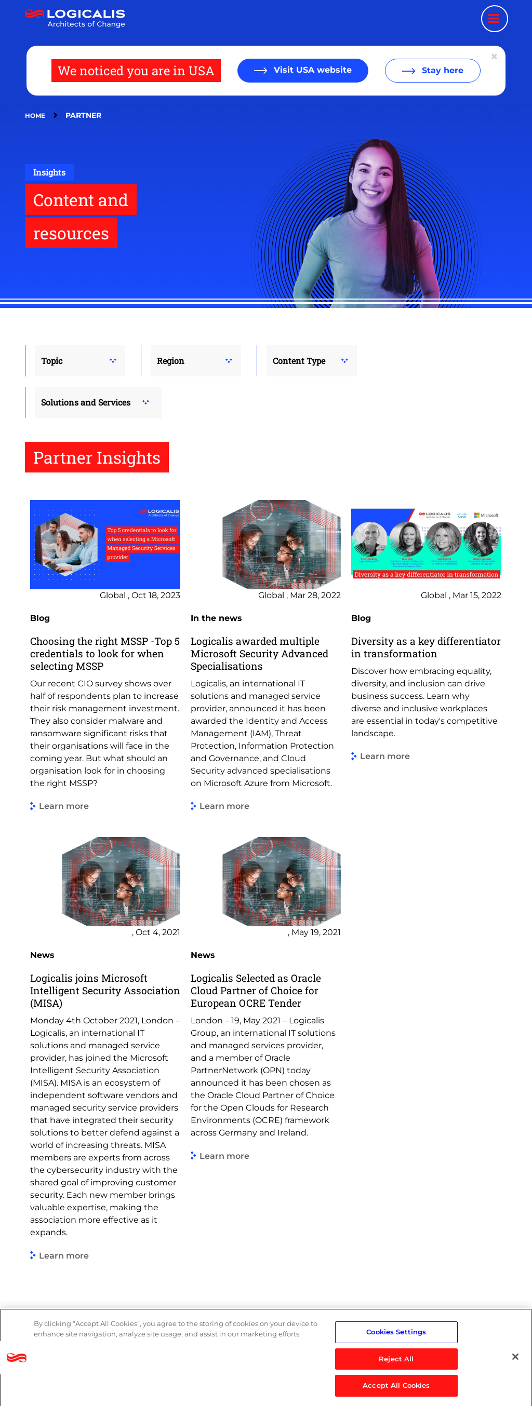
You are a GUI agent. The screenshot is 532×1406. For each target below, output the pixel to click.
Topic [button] (51, 360)
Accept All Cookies (396, 1389)
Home (35, 115)
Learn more (64, 806)
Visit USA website (311, 70)
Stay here (441, 70)
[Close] (515, 1360)
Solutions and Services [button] (85, 402)
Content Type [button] (299, 360)
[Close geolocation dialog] (495, 56)
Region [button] (170, 360)
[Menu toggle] (494, 18)
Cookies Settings (396, 1335)
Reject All (396, 1362)
